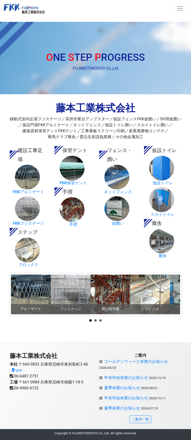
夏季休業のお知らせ (121, 387)
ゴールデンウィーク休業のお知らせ (135, 361)
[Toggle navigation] (180, 8)
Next (174, 294)
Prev (17, 294)
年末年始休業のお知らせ (125, 377)
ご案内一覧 (140, 419)
